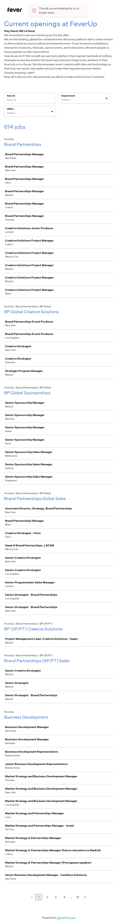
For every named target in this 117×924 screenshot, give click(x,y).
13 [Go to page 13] (77, 897)
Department (68, 95)
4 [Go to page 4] (64, 897)
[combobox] (61, 100)
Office (10, 108)
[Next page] (85, 897)
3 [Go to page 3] (56, 897)
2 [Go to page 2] (47, 897)
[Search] (30, 100)
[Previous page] (32, 897)
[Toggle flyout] (107, 98)
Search (11, 95)
